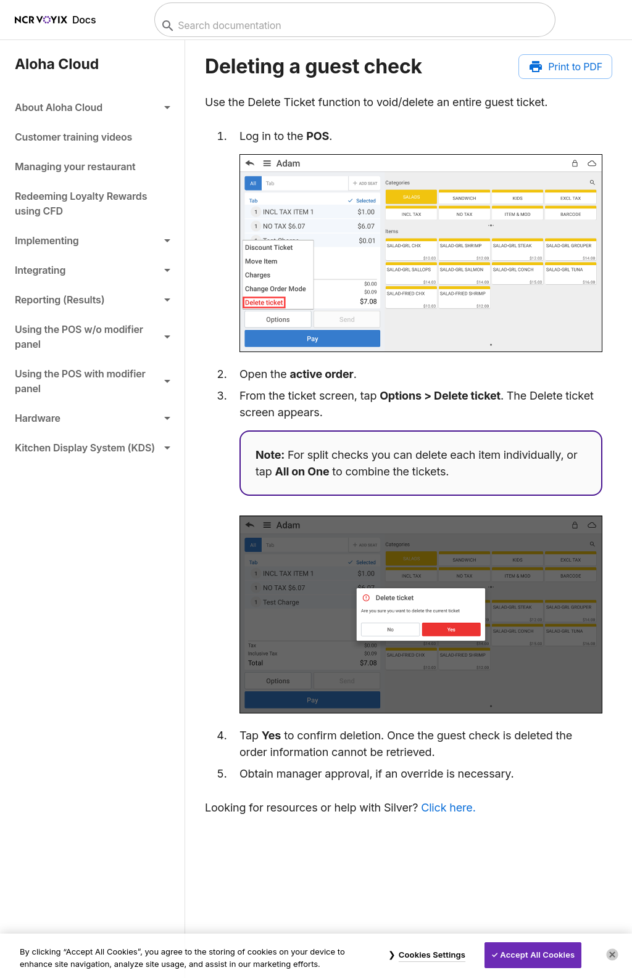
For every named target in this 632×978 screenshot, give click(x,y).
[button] (92, 107)
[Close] (612, 954)
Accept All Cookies (537, 955)
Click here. (448, 807)
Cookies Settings (432, 955)
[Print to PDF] (565, 66)
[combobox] (353, 25)
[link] (92, 136)
